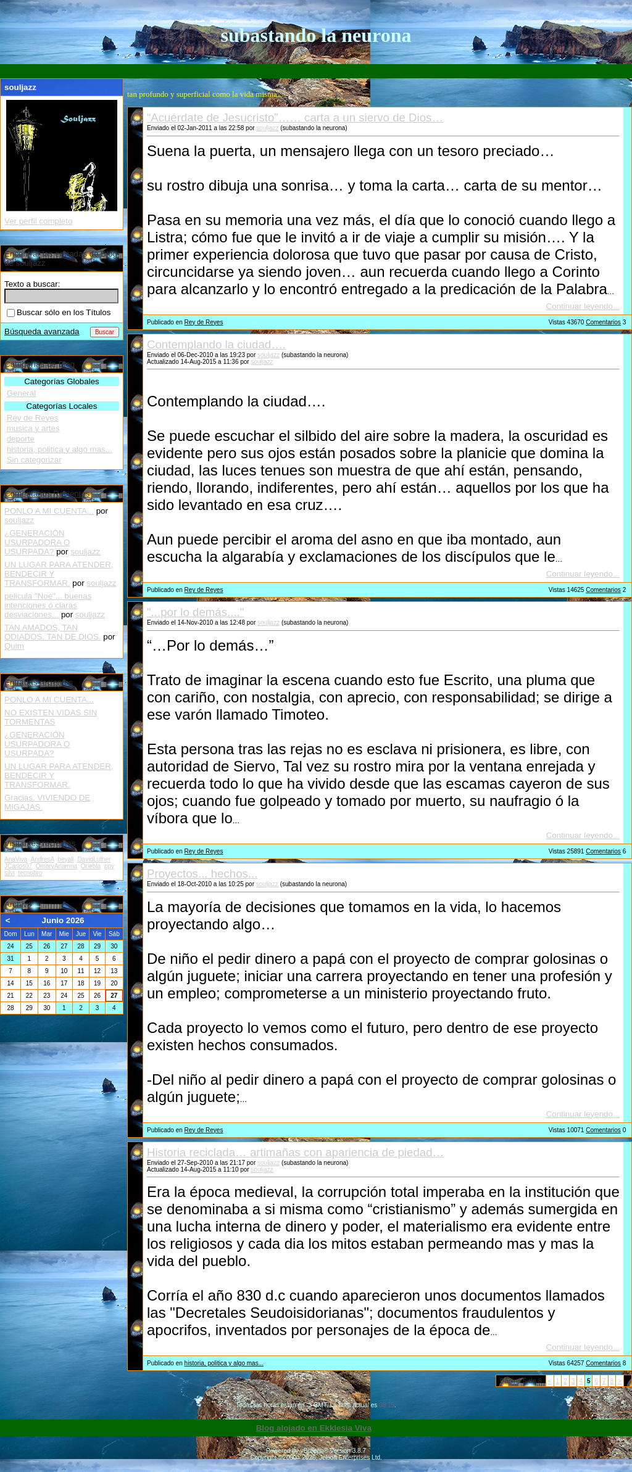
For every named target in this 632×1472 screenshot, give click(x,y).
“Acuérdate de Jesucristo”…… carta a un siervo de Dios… (295, 117)
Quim (14, 646)
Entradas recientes (38, 682)
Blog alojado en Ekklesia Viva (314, 1428)
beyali (65, 859)
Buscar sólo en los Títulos (58, 312)
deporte (21, 438)
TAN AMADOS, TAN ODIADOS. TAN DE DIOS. (52, 632)
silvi (9, 873)
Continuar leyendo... (583, 306)
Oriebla (91, 866)
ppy (109, 866)
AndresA (42, 859)
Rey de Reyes (204, 322)
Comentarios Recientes (47, 493)
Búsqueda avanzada (42, 331)
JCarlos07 (18, 866)
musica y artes (33, 428)
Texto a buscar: (32, 284)
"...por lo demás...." (195, 612)
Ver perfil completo (38, 221)
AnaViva (15, 859)
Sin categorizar (34, 459)
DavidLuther (93, 859)
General (21, 393)
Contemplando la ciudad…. (216, 344)
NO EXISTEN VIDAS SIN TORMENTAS (50, 717)
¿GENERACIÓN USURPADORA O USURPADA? (37, 542)
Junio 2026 (63, 920)
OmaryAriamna (56, 866)
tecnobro (30, 873)
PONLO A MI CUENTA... (49, 511)
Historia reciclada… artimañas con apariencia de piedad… (295, 1152)
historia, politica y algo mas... (224, 1363)
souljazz (267, 128)
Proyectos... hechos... (202, 873)
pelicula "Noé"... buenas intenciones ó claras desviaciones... (47, 605)
